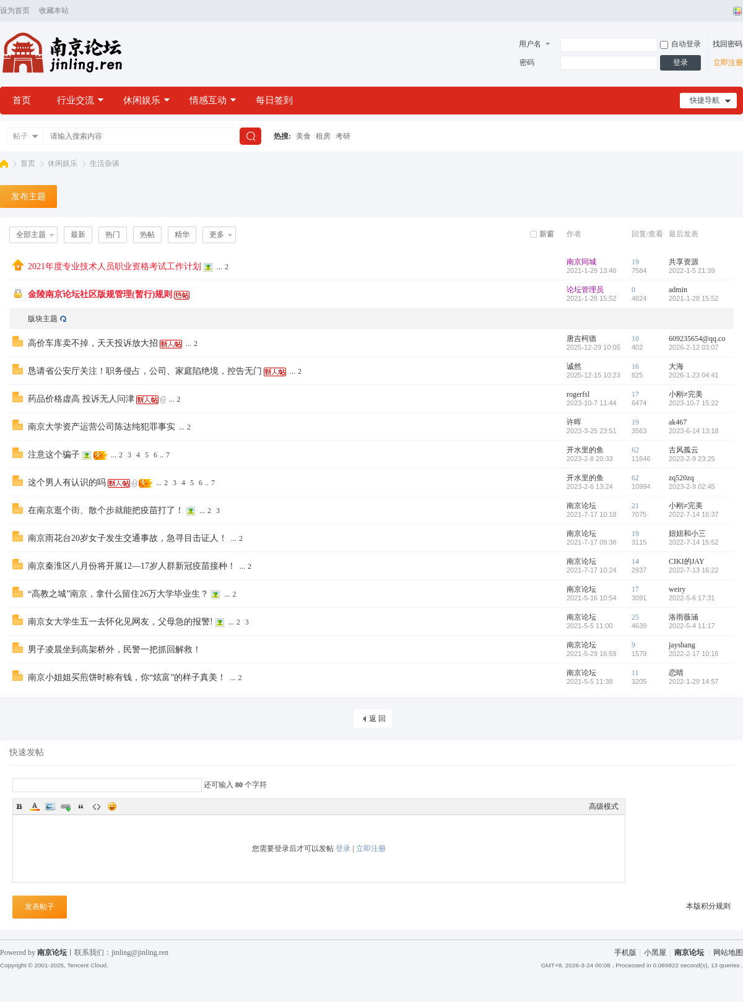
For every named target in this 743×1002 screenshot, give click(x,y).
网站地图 (728, 952)
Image (50, 806)
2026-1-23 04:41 (694, 375)
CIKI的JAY (687, 561)
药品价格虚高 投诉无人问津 (81, 399)
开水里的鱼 (585, 450)
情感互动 (208, 100)
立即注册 (728, 62)
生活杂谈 (104, 163)
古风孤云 (683, 450)
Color (34, 806)
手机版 (625, 952)
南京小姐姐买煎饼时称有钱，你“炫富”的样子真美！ (127, 677)
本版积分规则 (708, 906)
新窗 (546, 234)
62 (635, 450)
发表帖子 (39, 906)
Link (65, 806)
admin (678, 289)
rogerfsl (578, 394)
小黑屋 (655, 952)
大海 (676, 366)
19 (635, 261)
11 (635, 672)
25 (635, 617)
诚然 (574, 366)
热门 (112, 234)
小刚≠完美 (686, 394)
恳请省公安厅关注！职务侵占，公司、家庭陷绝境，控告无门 (145, 371)
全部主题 (31, 234)
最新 (78, 234)
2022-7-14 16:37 (694, 514)
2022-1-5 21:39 (692, 270)
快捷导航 (704, 100)
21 (635, 505)
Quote (81, 806)
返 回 (377, 718)
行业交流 (75, 100)
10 (635, 338)
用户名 (530, 44)
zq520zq (681, 477)
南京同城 (581, 261)
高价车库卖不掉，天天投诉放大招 (93, 343)
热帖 (147, 234)
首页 (21, 100)
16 (635, 366)
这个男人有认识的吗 (67, 482)
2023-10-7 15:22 (694, 403)
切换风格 (736, 11)
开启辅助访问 (726, 11)
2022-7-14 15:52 (694, 542)
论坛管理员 (585, 289)
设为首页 (15, 10)
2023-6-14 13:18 (694, 430)
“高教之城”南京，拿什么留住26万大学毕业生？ (118, 593)
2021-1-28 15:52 (694, 298)
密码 (526, 62)
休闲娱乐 (141, 100)
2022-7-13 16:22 (694, 570)
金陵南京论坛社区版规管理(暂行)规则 (100, 294)
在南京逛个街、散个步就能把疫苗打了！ (106, 510)
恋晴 (676, 672)
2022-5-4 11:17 (692, 625)
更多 (216, 234)
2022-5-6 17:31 (692, 598)
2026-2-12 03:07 (694, 347)
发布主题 (28, 196)
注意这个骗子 (54, 454)
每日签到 (274, 100)
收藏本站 (54, 10)
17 (635, 394)
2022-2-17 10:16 (694, 653)
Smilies (112, 806)
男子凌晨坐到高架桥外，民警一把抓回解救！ (114, 649)
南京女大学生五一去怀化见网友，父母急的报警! (120, 621)
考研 (343, 136)
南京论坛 (4, 164)
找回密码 (727, 44)
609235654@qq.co (697, 338)
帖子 (20, 136)
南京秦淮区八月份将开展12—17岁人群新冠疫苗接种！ (132, 566)
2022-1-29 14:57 (694, 681)
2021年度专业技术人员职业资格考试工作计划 (114, 266)
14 (635, 561)
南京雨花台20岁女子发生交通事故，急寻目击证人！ (127, 538)
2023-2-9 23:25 (692, 458)
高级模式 (604, 806)
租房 (323, 136)
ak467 (678, 422)
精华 (182, 234)
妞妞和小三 (687, 533)
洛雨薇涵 (683, 617)
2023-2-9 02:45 (692, 486)
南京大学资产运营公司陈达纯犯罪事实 (101, 426)
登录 (680, 62)
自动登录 (680, 44)
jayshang (682, 645)
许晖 (574, 422)
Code (96, 806)
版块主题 (43, 318)
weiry (677, 589)
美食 (303, 136)
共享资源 (683, 261)
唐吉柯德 (581, 338)
